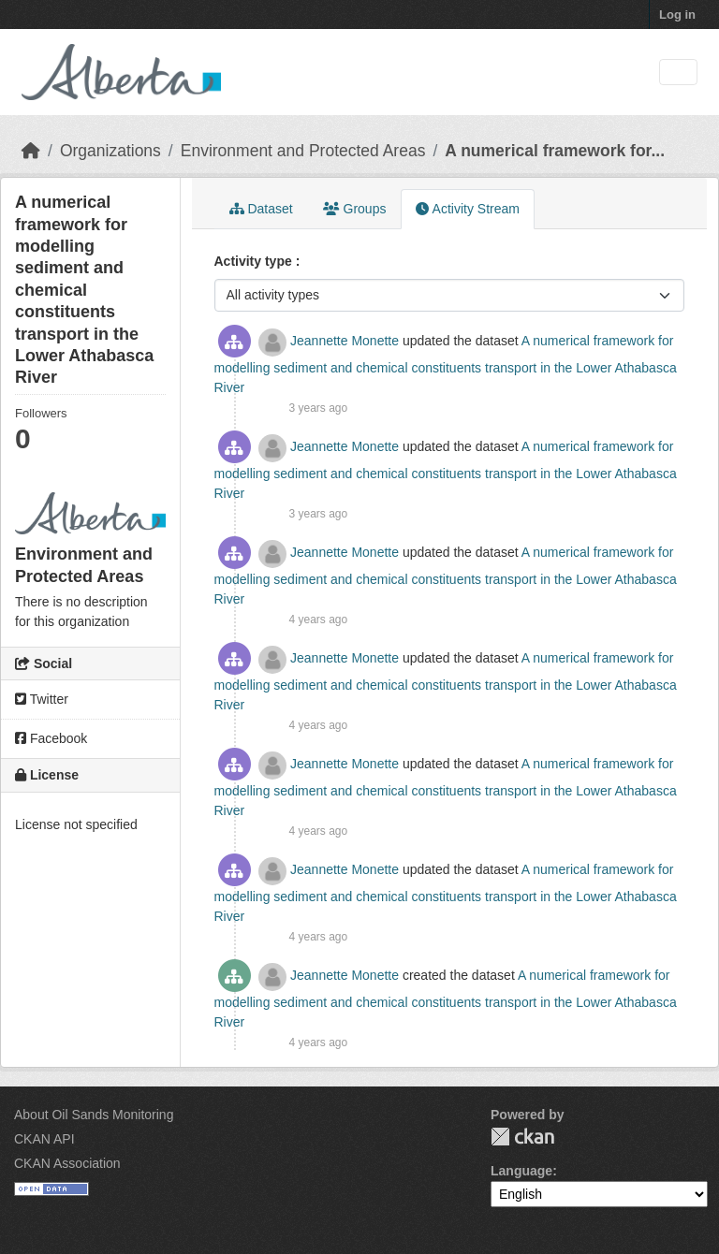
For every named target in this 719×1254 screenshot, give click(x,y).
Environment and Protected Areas (303, 150)
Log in (677, 14)
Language (521, 1170)
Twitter (41, 699)
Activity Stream (467, 208)
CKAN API (44, 1138)
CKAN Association (67, 1163)
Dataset (261, 208)
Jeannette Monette (344, 340)
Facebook (51, 738)
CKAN (522, 1136)
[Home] (31, 150)
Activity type (255, 261)
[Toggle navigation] (678, 72)
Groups (355, 208)
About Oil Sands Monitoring (93, 1114)
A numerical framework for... (555, 150)
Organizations (110, 150)
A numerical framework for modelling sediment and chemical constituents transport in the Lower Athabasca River (445, 364)
